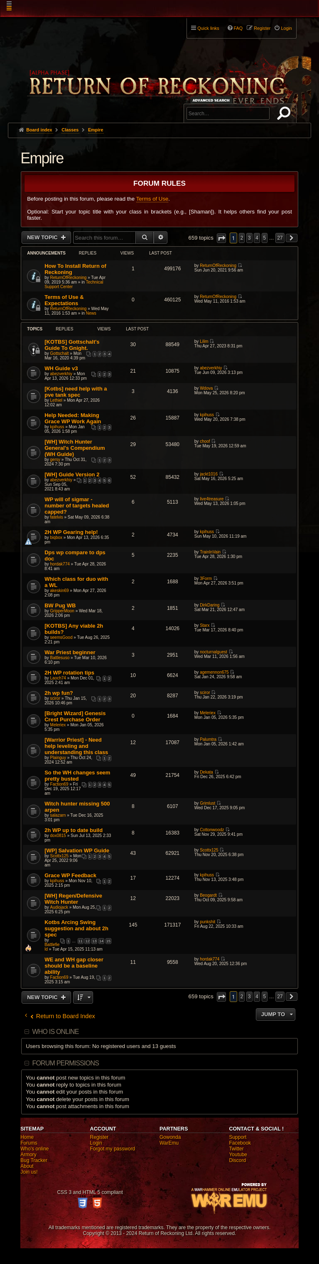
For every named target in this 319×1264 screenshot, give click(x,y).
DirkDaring (209, 605)
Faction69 (59, 784)
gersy (55, 459)
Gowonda (170, 1137)
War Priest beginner (69, 652)
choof (205, 441)
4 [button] (256, 238)
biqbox (56, 537)
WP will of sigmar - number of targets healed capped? (76, 505)
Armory (28, 1154)
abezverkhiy (61, 373)
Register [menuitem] (262, 28)
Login (96, 1143)
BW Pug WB (60, 605)
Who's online (34, 1149)
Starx (204, 625)
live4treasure (211, 499)
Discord (237, 1160)
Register (99, 1137)
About (26, 1166)
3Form (206, 578)
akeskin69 (59, 590)
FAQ (238, 28)
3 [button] (249, 238)
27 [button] (279, 238)
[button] (221, 238)
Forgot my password (112, 1149)
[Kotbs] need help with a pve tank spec (75, 392)
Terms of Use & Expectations (63, 300)
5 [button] (264, 238)
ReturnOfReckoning (68, 277)
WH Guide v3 (61, 368)
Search (285, 115)
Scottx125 (59, 856)
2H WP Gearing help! (71, 532)
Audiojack (59, 907)
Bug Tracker (33, 1160)
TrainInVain (210, 552)
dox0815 (58, 835)
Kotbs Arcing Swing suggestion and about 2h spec (76, 928)
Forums (28, 1143)
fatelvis (56, 517)
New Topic (43, 237)
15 (108, 941)
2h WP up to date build (73, 830)
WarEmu (169, 1143)
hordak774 (60, 564)
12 (87, 941)
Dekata (206, 772)
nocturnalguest (213, 652)
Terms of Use (152, 199)
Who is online (55, 1031)
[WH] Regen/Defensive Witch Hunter (73, 899)
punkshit (207, 921)
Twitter (236, 1149)
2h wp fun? (58, 693)
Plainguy (58, 757)
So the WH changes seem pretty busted (77, 775)
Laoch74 (58, 678)
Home (27, 1137)
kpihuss (57, 427)
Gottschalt (59, 353)
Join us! (28, 1172)
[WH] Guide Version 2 (71, 474)
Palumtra (208, 739)
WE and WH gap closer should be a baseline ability (73, 965)
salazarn (58, 815)
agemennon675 (214, 672)
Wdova (206, 388)
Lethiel (56, 400)
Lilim (204, 341)
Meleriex (58, 725)
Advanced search (212, 100)
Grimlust (207, 803)
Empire (41, 158)
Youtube (238, 1154)
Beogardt (208, 895)
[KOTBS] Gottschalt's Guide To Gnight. (71, 345)
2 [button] (241, 238)
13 (94, 941)
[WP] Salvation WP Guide (76, 850)
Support (237, 1137)
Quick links (208, 28)
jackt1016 (209, 474)
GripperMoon (62, 611)
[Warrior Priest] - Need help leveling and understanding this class (76, 746)
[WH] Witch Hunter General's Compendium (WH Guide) (74, 448)
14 (101, 941)
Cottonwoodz (212, 829)
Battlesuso (60, 657)
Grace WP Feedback (70, 875)
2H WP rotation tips (69, 673)
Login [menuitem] (286, 28)
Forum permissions (65, 1063)
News (91, 313)
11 (81, 941)
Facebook (240, 1143)
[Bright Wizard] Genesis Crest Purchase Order (75, 716)
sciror (55, 698)
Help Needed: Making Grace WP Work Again (72, 418)
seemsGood (61, 637)
